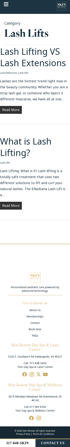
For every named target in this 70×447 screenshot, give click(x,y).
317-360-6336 (37, 407)
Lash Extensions (8, 73)
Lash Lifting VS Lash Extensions (33, 57)
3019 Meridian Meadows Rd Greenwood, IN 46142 (35, 398)
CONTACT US (53, 443)
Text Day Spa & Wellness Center (35, 410)
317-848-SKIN (37, 363)
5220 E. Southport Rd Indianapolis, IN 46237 (35, 356)
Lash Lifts (23, 73)
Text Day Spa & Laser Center (35, 367)
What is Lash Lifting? (26, 147)
